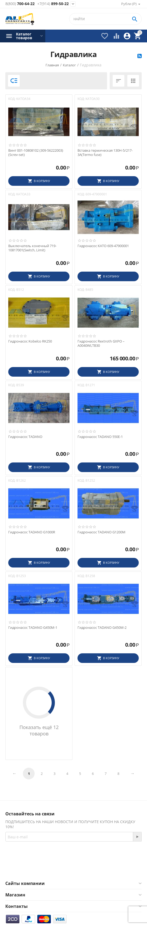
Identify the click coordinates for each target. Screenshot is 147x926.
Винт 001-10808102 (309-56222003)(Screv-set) (35, 152)
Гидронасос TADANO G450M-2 (101, 628)
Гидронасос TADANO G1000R (31, 532)
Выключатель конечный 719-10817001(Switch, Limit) (32, 248)
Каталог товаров (24, 36)
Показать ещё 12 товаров (39, 730)
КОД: (11, 98)
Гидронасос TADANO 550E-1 (100, 437)
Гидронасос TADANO (25, 437)
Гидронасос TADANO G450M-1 (32, 628)
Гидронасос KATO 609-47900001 (103, 246)
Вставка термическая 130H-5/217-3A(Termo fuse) (105, 152)
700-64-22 (20, 4)
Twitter (89, 868)
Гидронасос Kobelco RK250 (30, 341)
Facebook (60, 868)
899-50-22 (53, 4)
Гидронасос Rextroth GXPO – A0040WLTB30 (101, 343)
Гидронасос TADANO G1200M (101, 532)
